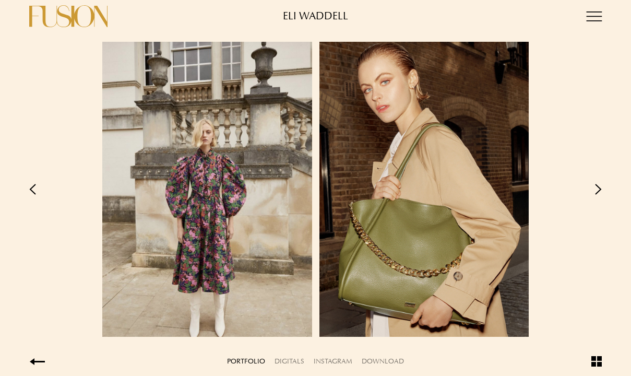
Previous (172, 189)
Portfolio (246, 361)
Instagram (333, 361)
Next (459, 189)
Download (383, 361)
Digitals (289, 361)
